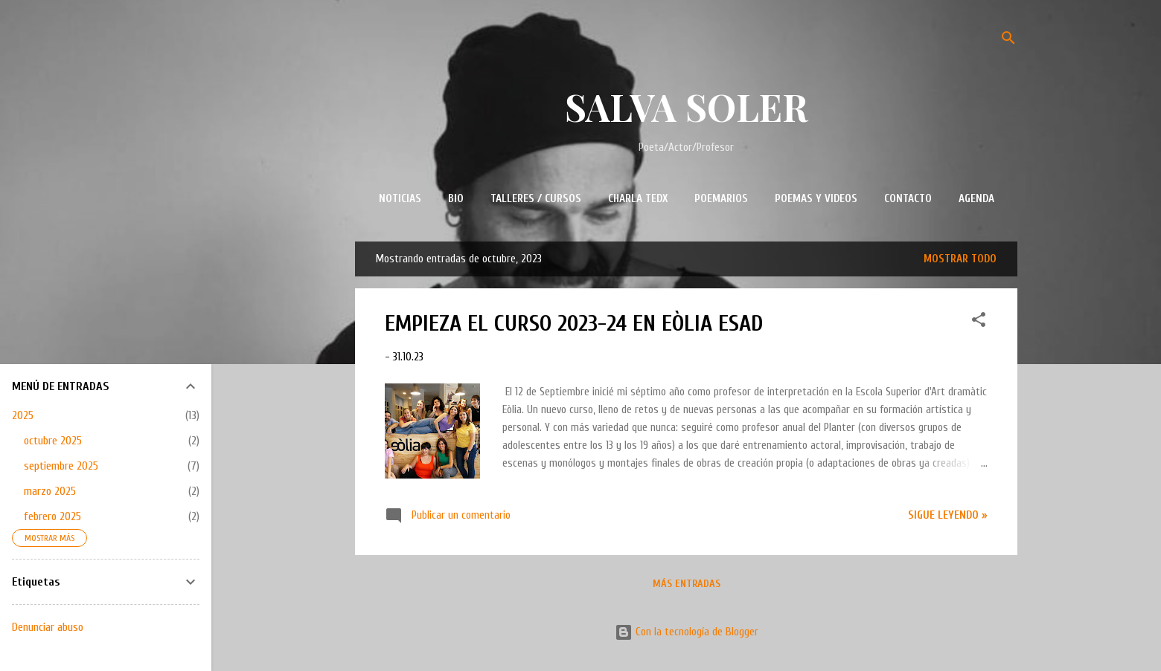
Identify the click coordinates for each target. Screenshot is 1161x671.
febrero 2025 (52, 516)
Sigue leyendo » (948, 515)
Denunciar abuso (47, 627)
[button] (979, 322)
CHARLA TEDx (638, 198)
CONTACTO (908, 198)
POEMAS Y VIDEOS (816, 198)
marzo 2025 (50, 491)
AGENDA (976, 198)
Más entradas (686, 583)
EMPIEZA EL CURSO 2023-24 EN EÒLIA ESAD (574, 324)
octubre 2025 (53, 440)
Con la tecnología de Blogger (686, 632)
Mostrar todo (960, 259)
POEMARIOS (721, 198)
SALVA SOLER (686, 107)
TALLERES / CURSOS (535, 198)
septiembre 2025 (61, 466)
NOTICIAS (400, 198)
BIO (456, 198)
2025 (22, 415)
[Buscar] (1008, 40)
